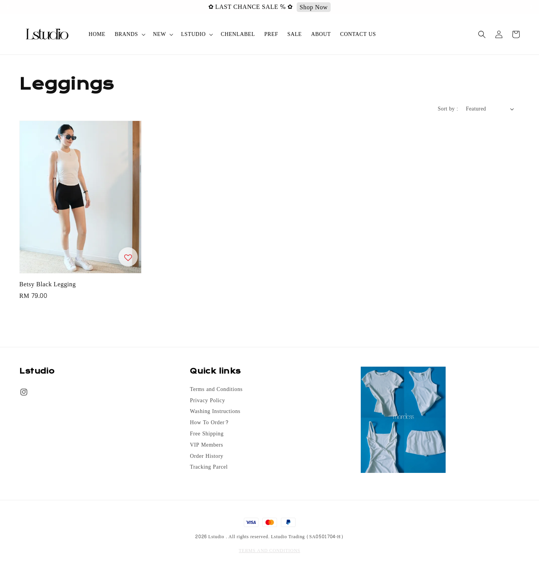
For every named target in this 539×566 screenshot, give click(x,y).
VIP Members (206, 445)
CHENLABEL (238, 34)
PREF (271, 34)
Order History (206, 456)
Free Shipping (206, 434)
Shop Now (419, 7)
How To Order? (209, 422)
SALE (294, 34)
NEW (159, 34)
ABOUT (321, 34)
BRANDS (126, 34)
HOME (97, 34)
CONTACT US (358, 34)
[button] (481, 34)
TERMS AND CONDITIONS (269, 550)
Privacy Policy (207, 400)
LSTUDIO (193, 34)
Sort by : (448, 109)
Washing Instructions (215, 411)
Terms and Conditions (216, 390)
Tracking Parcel (209, 467)
